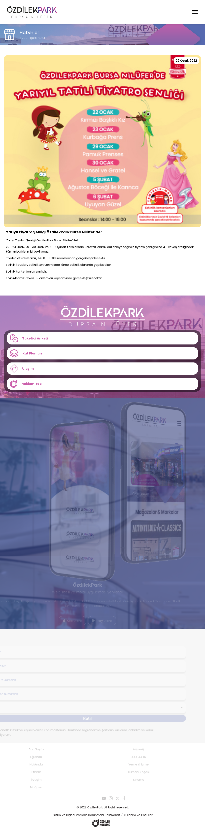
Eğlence (32, 757)
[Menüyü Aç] (195, 12)
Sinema (134, 780)
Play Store (98, 621)
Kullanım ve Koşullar (138, 815)
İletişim (31, 780)
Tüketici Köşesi (134, 772)
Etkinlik (31, 772)
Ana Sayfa (31, 749)
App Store (68, 621)
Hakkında (31, 764)
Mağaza (32, 787)
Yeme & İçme (134, 764)
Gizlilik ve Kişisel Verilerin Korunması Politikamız (86, 815)
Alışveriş (134, 749)
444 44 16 (134, 757)
